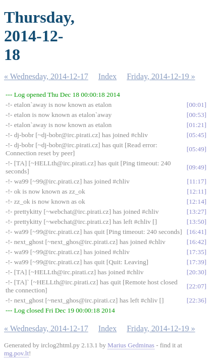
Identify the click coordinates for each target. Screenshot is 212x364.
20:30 (196, 272)
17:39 (196, 262)
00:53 (196, 114)
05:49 (196, 149)
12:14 (196, 201)
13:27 (196, 211)
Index (107, 76)
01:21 (196, 125)
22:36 (196, 300)
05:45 (196, 135)
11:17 (196, 181)
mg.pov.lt (16, 353)
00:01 (196, 104)
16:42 (196, 242)
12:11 (196, 191)
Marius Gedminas (131, 345)
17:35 (196, 252)
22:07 (196, 286)
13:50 (196, 221)
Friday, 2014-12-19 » (161, 76)
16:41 (196, 231)
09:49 (196, 167)
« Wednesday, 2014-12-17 (46, 76)
